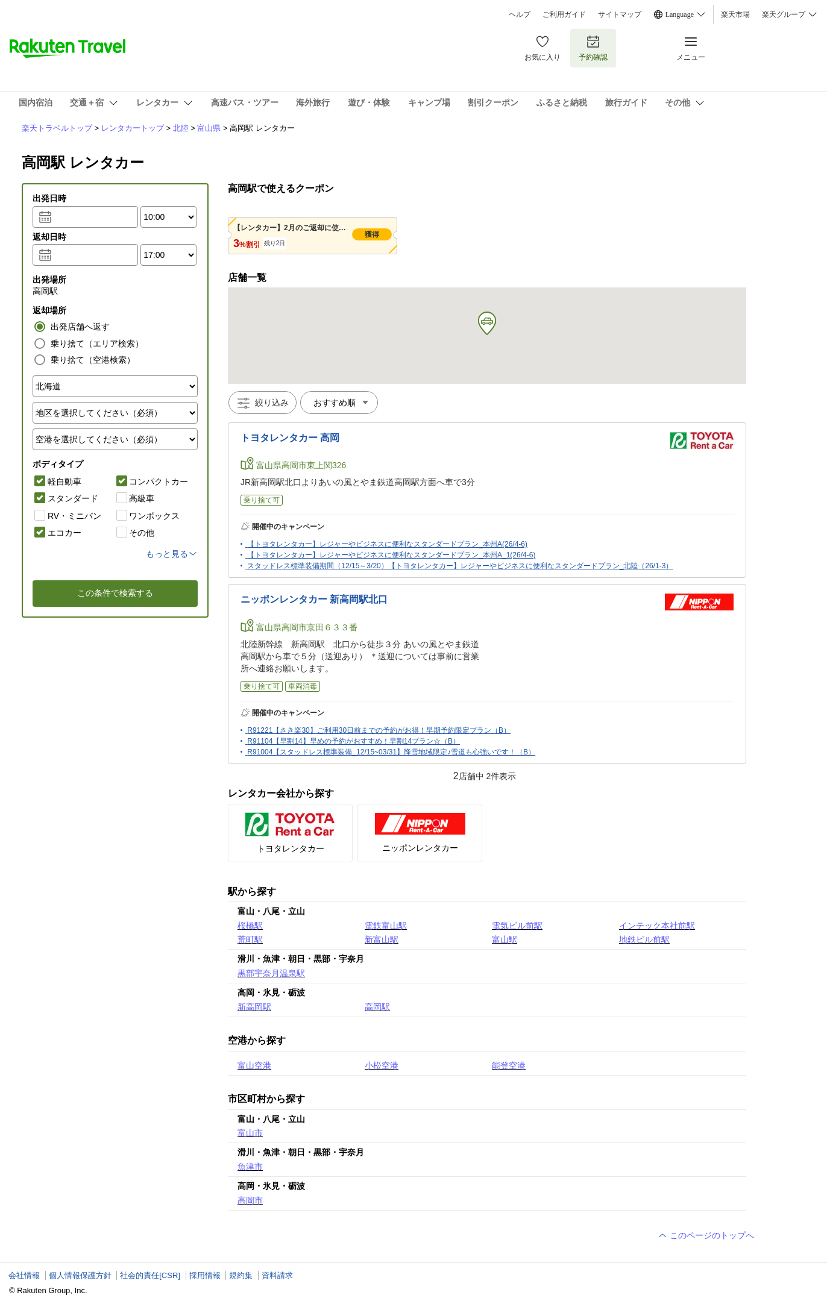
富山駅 (504, 939)
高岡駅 (377, 1007)
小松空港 (381, 1065)
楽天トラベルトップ (57, 128)
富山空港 (254, 1065)
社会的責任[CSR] (150, 1275)
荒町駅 (250, 939)
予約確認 (593, 47)
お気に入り (542, 47)
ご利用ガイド (564, 14)
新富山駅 (381, 939)
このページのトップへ (706, 1235)
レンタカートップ (132, 128)
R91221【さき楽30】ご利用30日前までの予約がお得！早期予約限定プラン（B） (379, 730)
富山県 (209, 128)
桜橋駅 (250, 925)
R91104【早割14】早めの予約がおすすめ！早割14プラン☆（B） (353, 741)
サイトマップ (619, 14)
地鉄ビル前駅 (644, 939)
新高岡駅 (254, 1007)
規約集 (241, 1275)
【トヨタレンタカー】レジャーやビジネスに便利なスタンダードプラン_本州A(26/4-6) (387, 544)
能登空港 (509, 1065)
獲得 (372, 234)
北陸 (181, 128)
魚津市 (250, 1166)
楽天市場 (735, 14)
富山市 (250, 1133)
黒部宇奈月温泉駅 (271, 973)
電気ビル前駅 (517, 925)
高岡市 (250, 1200)
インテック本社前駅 (657, 925)
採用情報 (205, 1275)
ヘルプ (519, 14)
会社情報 (24, 1275)
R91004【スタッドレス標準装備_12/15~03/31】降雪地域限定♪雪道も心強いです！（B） (391, 752)
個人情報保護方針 (80, 1275)
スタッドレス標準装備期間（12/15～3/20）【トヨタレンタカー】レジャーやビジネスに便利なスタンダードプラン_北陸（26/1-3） (460, 566)
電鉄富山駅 (386, 925)
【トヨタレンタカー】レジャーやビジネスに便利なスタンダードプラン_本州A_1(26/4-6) (391, 555)
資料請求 (277, 1275)
